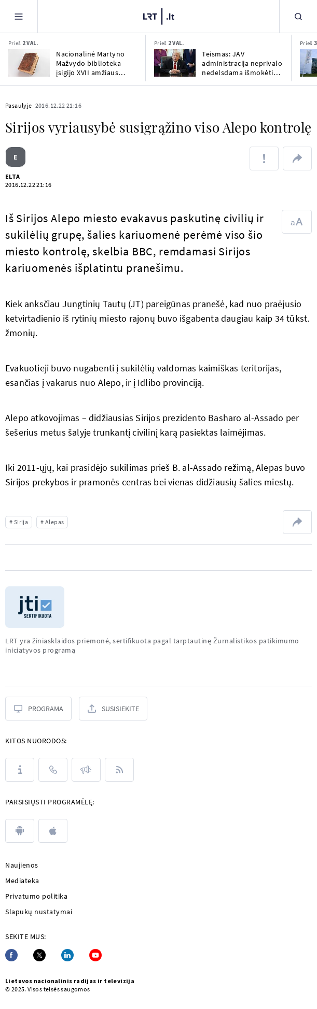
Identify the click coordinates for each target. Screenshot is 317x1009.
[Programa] (38, 708)
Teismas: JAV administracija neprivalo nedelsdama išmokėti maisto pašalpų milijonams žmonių (242, 63)
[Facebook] (11, 955)
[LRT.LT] (158, 16)
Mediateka (22, 880)
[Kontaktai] (52, 770)
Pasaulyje (18, 105)
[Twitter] (39, 955)
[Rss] (119, 770)
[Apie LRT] (19, 770)
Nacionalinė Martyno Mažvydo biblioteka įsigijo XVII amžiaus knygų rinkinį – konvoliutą (90, 63)
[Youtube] (95, 955)
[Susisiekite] (113, 708)
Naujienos (21, 865)
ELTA (12, 176)
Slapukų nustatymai (38, 911)
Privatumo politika (36, 896)
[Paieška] (298, 16)
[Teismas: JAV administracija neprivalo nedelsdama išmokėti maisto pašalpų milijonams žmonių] (175, 63)
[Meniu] (18, 16)
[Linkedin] (67, 955)
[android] (19, 831)
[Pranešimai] (86, 770)
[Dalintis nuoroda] (297, 158)
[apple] (52, 831)
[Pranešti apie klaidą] (264, 158)
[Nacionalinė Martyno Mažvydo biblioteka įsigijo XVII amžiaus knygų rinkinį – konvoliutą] (29, 63)
